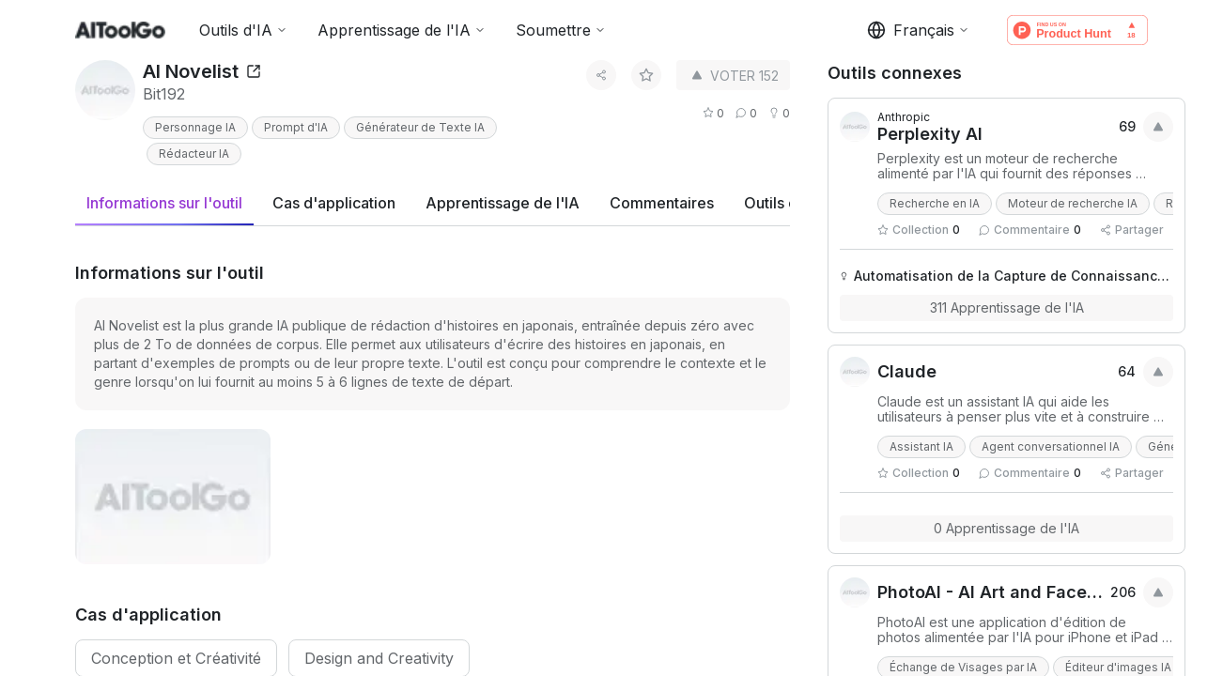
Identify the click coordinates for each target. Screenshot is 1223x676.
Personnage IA (195, 127)
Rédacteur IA (194, 153)
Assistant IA (921, 446)
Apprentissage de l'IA (401, 30)
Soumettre (561, 30)
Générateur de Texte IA (420, 127)
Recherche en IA (935, 203)
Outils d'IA (243, 30)
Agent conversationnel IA (1051, 446)
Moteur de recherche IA (1073, 203)
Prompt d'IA (296, 127)
